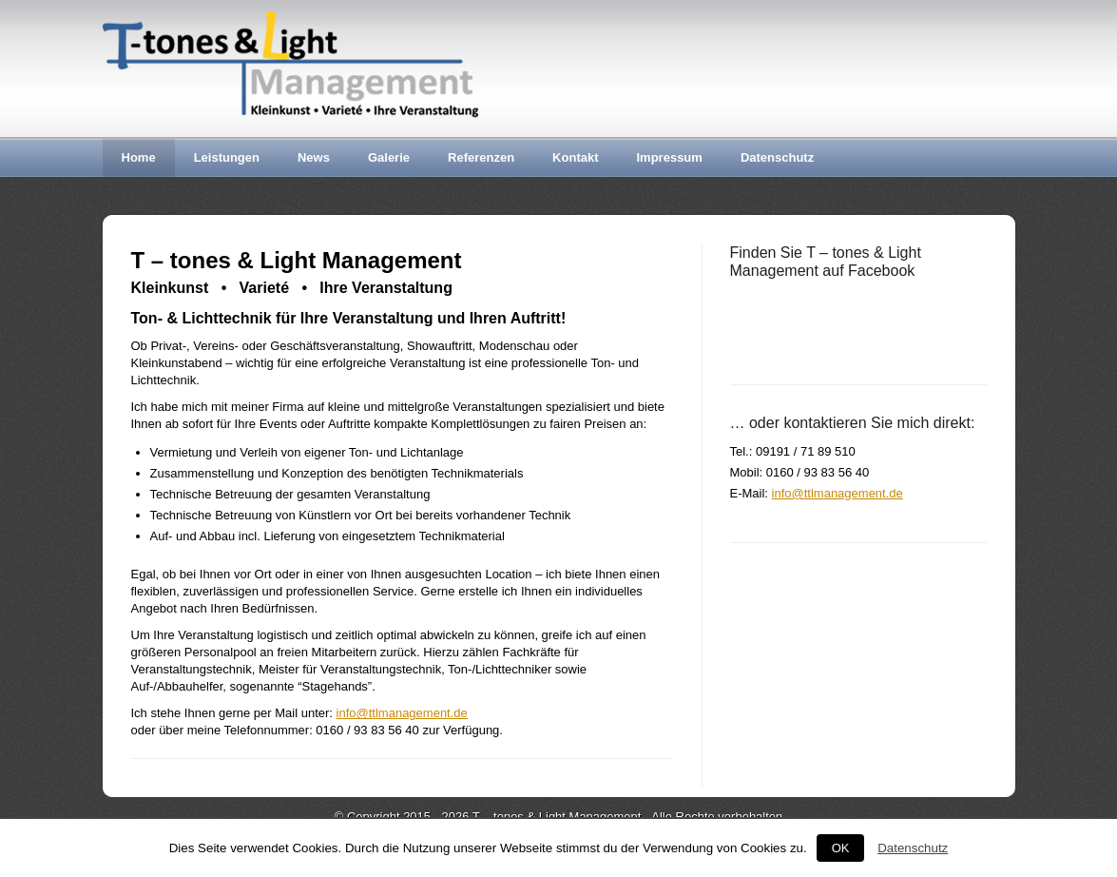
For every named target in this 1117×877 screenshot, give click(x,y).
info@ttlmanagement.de (402, 713)
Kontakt (575, 157)
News (314, 157)
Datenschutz (777, 157)
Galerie (389, 157)
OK (841, 848)
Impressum (670, 157)
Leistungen (227, 157)
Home (139, 157)
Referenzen (481, 157)
